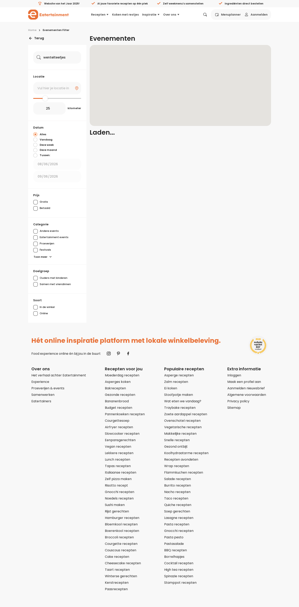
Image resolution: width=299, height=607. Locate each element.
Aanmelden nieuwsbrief (246, 388)
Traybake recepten (180, 407)
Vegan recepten (118, 446)
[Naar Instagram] (109, 353)
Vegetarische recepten (183, 427)
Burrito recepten (177, 485)
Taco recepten (176, 498)
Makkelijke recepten (180, 433)
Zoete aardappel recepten (185, 414)
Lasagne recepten (178, 517)
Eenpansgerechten (120, 440)
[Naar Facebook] (128, 353)
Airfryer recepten (119, 427)
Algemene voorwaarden (246, 394)
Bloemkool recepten (121, 524)
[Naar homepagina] (48, 14)
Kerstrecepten (117, 582)
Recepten (100, 15)
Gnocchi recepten (119, 492)
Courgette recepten (121, 543)
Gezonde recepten (120, 394)
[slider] (45, 98)
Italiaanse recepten (120, 472)
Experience (40, 381)
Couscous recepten (120, 550)
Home (32, 30)
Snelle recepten (177, 440)
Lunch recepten (117, 459)
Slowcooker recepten (122, 433)
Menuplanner (227, 15)
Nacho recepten (177, 492)
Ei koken (170, 388)
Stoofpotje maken (178, 394)
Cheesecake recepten (123, 563)
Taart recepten (117, 569)
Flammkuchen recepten (183, 472)
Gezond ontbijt (176, 446)
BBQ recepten (175, 550)
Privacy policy (238, 401)
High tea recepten (178, 569)
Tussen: (41, 155)
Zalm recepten (176, 381)
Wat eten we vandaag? (182, 401)
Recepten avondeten (181, 459)
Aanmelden (256, 15)
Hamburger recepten (122, 517)
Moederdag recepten (122, 375)
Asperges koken (118, 381)
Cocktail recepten (178, 563)
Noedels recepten (119, 498)
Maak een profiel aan (244, 381)
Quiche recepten (177, 505)
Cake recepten (117, 556)
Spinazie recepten (178, 576)
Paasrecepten (116, 589)
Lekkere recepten (119, 453)
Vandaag (42, 139)
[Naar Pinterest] (118, 353)
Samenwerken (42, 394)
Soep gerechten (177, 511)
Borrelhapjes (174, 556)
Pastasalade (174, 543)
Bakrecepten (115, 388)
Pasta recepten (176, 524)
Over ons (171, 15)
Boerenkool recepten (122, 530)
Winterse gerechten (121, 576)
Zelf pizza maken (118, 479)
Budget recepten (118, 407)
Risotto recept (116, 485)
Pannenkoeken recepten (125, 414)
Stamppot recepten (180, 582)
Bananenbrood (117, 401)
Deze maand (45, 150)
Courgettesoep (117, 420)
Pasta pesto (173, 537)
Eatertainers (41, 401)
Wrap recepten (176, 466)
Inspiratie (151, 15)
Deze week (43, 145)
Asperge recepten (179, 375)
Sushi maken (115, 505)
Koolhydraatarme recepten (186, 453)
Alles (39, 134)
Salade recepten (177, 479)
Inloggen (234, 375)
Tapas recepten (118, 466)
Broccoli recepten (119, 537)
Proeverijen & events (47, 388)
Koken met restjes (125, 15)
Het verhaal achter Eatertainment (58, 375)
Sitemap (234, 407)
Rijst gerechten (117, 511)
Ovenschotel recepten (182, 420)
